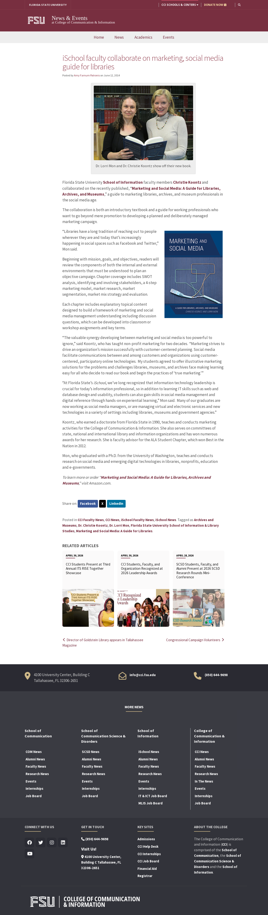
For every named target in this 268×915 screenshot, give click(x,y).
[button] (239, 5)
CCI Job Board (148, 861)
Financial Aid (147, 868)
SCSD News (90, 751)
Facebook (88, 504)
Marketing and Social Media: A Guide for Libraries (114, 531)
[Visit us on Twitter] (40, 842)
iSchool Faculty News (137, 520)
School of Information (123, 182)
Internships (34, 788)
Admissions (146, 839)
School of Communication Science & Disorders (217, 861)
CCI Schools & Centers (179, 5)
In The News (204, 781)
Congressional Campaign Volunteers (193, 640)
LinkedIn (117, 504)
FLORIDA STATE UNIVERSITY (48, 5)
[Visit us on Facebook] (29, 842)
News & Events (69, 18)
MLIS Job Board (150, 803)
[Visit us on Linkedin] (63, 842)
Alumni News (35, 759)
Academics (143, 37)
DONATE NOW (215, 5)
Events (168, 37)
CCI (224, 844)
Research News (37, 774)
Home (99, 37)
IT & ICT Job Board (152, 795)
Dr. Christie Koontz (93, 525)
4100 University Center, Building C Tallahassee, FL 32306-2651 (101, 862)
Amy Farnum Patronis (87, 75)
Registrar (144, 876)
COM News (34, 751)
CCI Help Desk (147, 846)
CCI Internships (149, 853)
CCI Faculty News (91, 520)
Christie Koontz (187, 182)
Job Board (34, 795)
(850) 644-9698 (216, 674)
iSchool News (165, 520)
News (119, 37)
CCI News (112, 520)
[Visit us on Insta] (52, 842)
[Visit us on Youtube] (29, 853)
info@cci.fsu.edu (143, 674)
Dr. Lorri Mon (119, 525)
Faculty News (36, 766)
